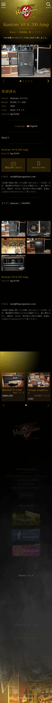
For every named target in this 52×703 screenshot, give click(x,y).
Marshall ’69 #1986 (12, 389)
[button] (20, 81)
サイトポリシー (26, 620)
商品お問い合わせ (13, 167)
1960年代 (25, 203)
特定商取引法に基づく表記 (26, 624)
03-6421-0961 (38, 167)
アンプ (4, 203)
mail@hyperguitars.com (23, 176)
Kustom (19, 98)
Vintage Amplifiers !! (38, 391)
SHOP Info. (26, 495)
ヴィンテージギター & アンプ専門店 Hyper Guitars (26, 694)
